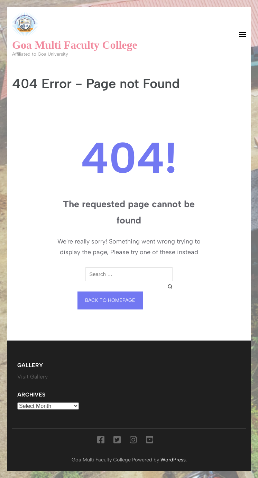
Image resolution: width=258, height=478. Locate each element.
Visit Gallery (32, 376)
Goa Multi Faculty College (74, 45)
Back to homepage (110, 300)
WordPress (173, 460)
